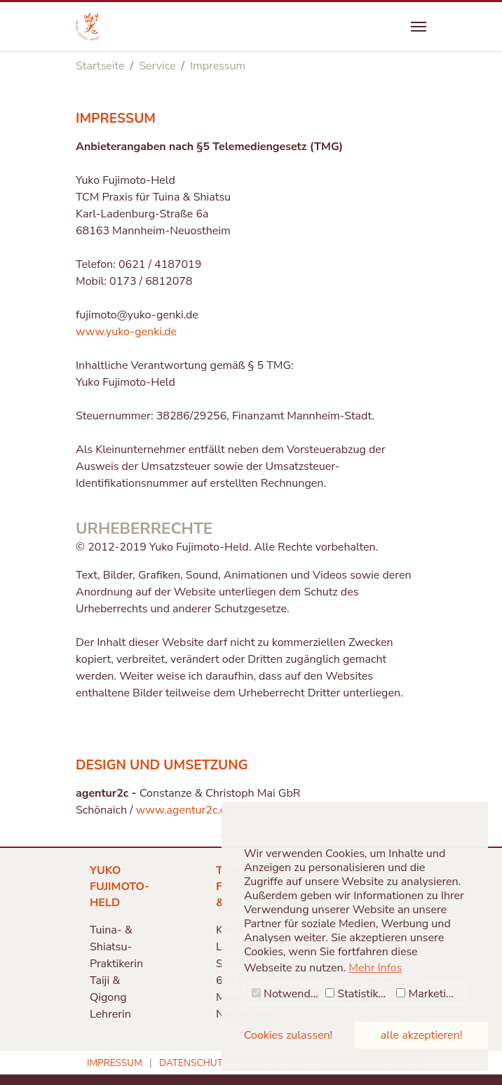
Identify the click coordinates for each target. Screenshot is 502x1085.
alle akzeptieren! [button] (422, 1035)
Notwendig (286, 994)
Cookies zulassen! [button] (288, 1035)
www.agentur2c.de (184, 810)
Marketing (427, 994)
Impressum (114, 1063)
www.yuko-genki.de (126, 331)
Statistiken (358, 994)
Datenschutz (194, 1063)
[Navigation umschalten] (418, 27)
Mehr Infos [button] (375, 968)
